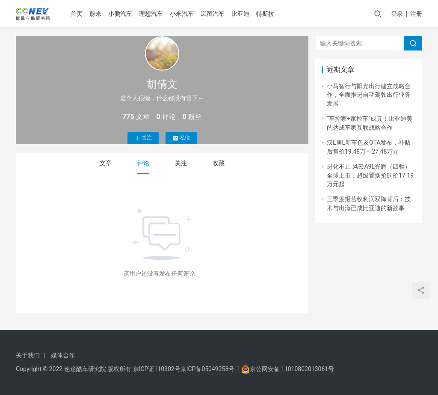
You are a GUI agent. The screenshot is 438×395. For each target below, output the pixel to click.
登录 (397, 13)
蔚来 (96, 13)
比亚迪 (241, 13)
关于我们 (28, 355)
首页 (77, 13)
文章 (106, 163)
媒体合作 (63, 355)
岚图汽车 (213, 13)
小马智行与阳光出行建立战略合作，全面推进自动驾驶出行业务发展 (369, 95)
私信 (181, 138)
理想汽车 (152, 13)
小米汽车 (183, 13)
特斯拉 (266, 13)
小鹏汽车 (121, 13)
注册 (416, 13)
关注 (143, 138)
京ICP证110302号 (157, 368)
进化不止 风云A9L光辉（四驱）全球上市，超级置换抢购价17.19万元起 (370, 175)
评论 (143, 163)
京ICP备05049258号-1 (211, 368)
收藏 (219, 163)
